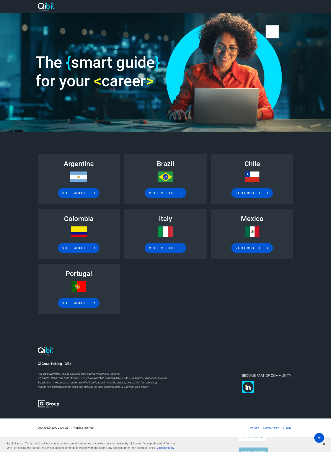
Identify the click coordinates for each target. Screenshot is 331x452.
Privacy (254, 427)
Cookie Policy (271, 427)
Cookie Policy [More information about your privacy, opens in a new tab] (165, 447)
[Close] (324, 444)
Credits (287, 427)
